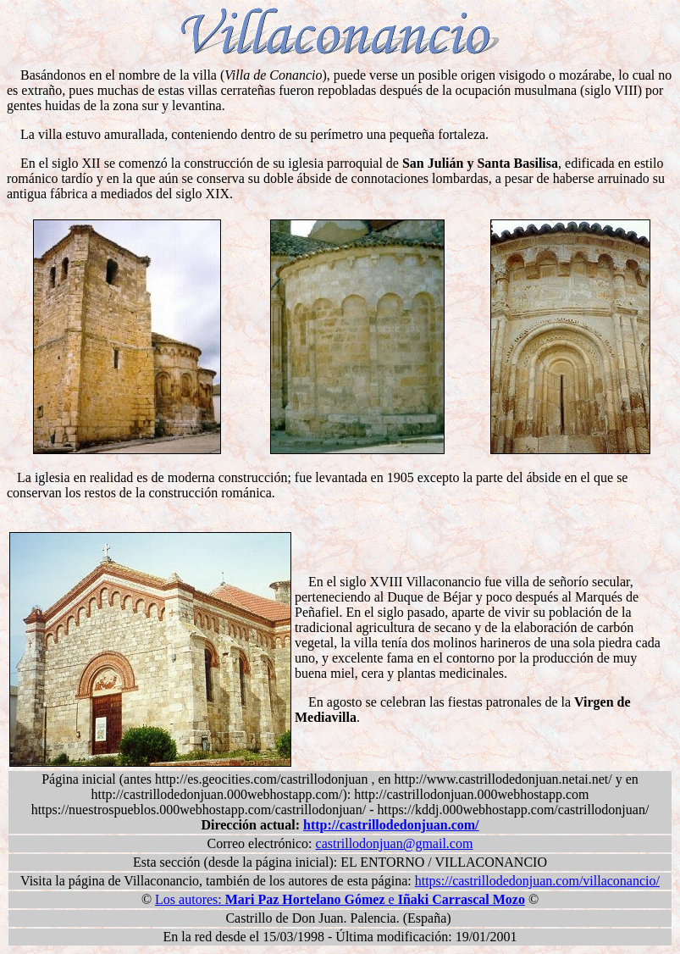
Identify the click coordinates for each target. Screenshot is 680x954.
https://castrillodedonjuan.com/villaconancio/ (537, 881)
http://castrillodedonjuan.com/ (391, 825)
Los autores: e (340, 899)
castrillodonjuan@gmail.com (394, 843)
